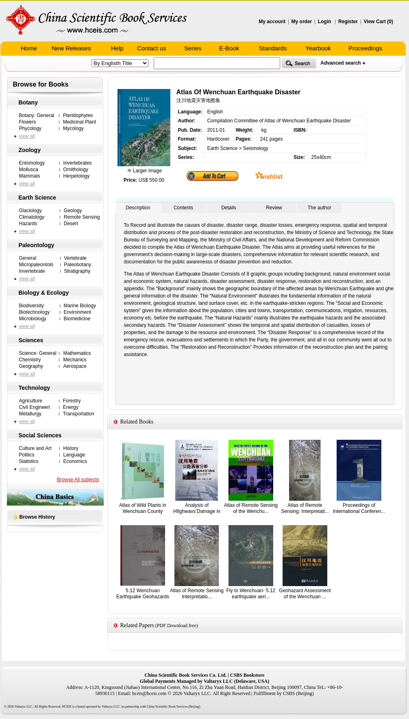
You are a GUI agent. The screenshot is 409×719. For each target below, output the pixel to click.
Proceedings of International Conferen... (359, 508)
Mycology (73, 128)
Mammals (29, 176)
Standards (273, 48)
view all (27, 136)
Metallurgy (30, 414)
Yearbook (318, 48)
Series (193, 48)
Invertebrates (77, 163)
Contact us (151, 48)
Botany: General (36, 115)
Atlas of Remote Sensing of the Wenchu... (251, 508)
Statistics (29, 461)
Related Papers (137, 625)
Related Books (137, 422)
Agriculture (30, 401)
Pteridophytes (78, 115)
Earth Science (38, 197)
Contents (183, 208)
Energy (70, 407)
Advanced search (340, 63)
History (70, 448)
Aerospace (74, 366)
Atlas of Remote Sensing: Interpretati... (305, 508)
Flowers (27, 122)
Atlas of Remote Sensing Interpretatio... (197, 594)
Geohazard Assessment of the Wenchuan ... (305, 594)
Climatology (32, 217)
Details (228, 208)
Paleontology (36, 245)
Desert (71, 223)
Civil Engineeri (34, 407)
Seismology (255, 148)
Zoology (30, 150)
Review (274, 208)
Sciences (31, 340)
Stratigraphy (77, 271)
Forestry (72, 401)
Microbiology (32, 318)
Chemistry (30, 360)
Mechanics (74, 360)
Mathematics (77, 353)
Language (74, 455)
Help (117, 48)
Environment (77, 312)
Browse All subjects (78, 479)
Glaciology (30, 210)
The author (319, 208)
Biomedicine (77, 318)
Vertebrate (75, 258)
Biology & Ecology (44, 292)
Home (29, 48)
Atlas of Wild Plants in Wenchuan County (142, 508)
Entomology (32, 163)
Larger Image (146, 171)
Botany (28, 102)
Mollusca (28, 169)
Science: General (38, 353)
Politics (27, 455)
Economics (75, 461)
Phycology (30, 128)
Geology (73, 210)
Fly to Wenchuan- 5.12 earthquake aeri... (251, 594)
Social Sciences (40, 435)
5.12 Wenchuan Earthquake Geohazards (142, 594)
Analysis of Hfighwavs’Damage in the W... (196, 511)
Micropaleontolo (36, 264)
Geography (31, 366)
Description (138, 208)
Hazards (28, 223)
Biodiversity (31, 305)
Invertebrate (32, 271)
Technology (34, 387)
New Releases (71, 48)
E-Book (229, 48)
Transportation (78, 414)
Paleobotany (77, 264)
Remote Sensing (82, 217)
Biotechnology (34, 312)
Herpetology (76, 176)
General (28, 258)
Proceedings (365, 48)
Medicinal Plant (79, 122)
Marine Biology (80, 305)
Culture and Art (35, 448)
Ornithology (75, 169)
